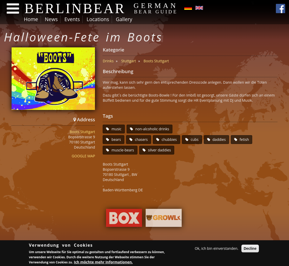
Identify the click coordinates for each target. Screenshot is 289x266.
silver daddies (159, 150)
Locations (97, 19)
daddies (219, 139)
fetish (244, 139)
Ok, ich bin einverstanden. (217, 248)
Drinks (108, 60)
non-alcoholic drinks (152, 128)
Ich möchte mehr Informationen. (103, 262)
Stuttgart (128, 60)
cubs (195, 139)
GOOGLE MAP (83, 155)
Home (31, 19)
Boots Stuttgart (82, 131)
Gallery (124, 19)
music (116, 128)
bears (116, 139)
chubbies (169, 139)
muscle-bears (122, 150)
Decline (250, 249)
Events (72, 19)
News (51, 19)
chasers (141, 139)
